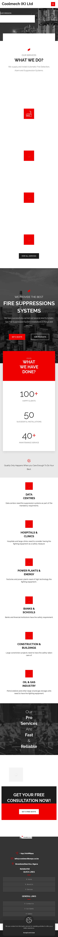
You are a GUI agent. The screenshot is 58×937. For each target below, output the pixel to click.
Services (30, 889)
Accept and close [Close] (29, 932)
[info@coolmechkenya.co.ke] (25, 858)
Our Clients (30, 909)
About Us (30, 884)
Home (30, 879)
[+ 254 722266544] (25, 853)
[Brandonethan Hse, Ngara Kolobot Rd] (25, 863)
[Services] (29, 97)
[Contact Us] (17, 337)
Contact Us (30, 904)
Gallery (30, 914)
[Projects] (40, 337)
